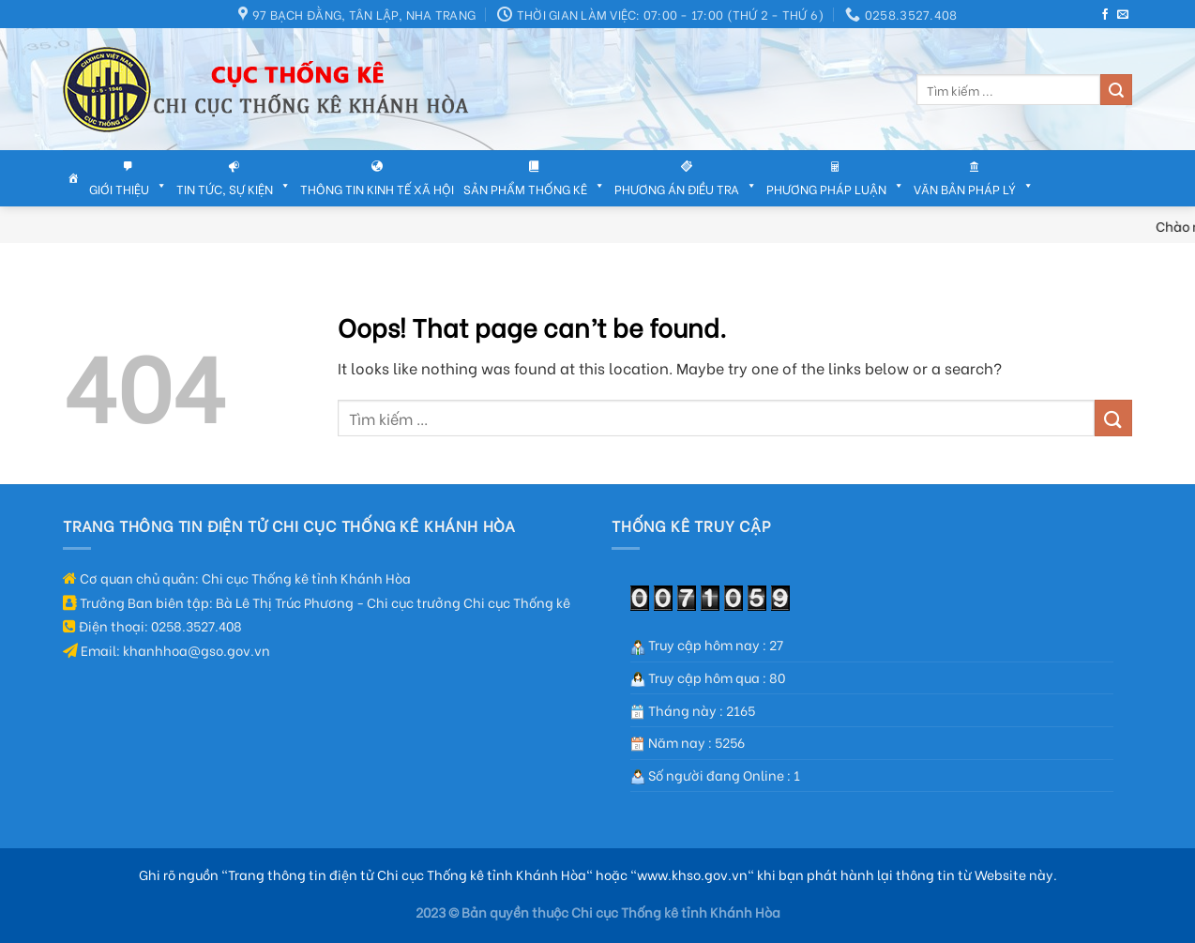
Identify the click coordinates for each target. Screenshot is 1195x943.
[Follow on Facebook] (1105, 15)
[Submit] (1116, 90)
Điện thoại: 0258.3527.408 (152, 625)
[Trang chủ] (73, 178)
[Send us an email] (1122, 15)
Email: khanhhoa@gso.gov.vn (166, 650)
